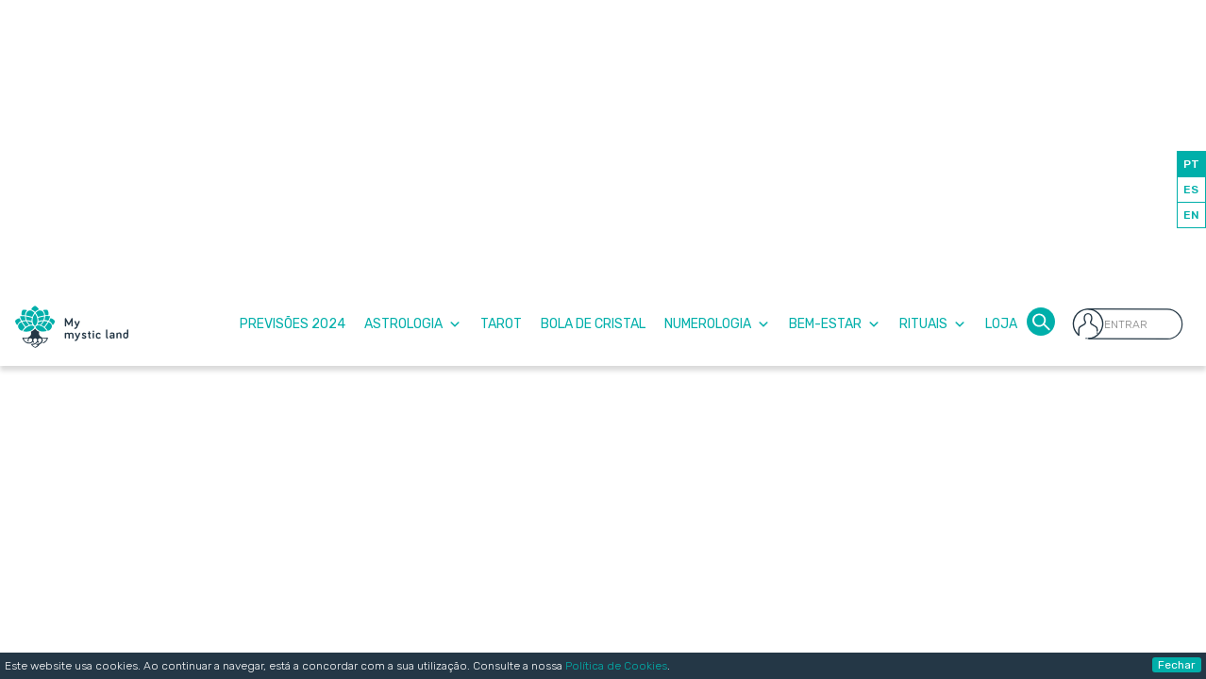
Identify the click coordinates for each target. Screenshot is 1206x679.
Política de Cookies (616, 665)
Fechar (1177, 664)
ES (1190, 189)
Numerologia (717, 324)
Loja (1001, 324)
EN (1191, 215)
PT (1191, 164)
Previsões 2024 (292, 324)
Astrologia (412, 324)
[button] (1041, 320)
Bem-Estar (834, 324)
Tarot (501, 324)
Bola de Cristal (593, 324)
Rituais (932, 324)
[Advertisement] (603, 141)
